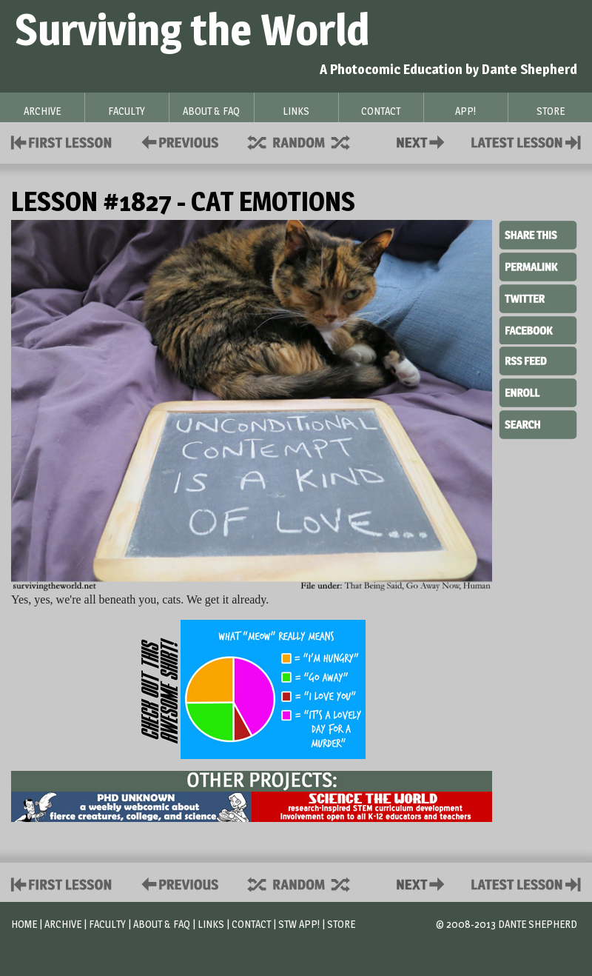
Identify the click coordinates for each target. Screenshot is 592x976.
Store (341, 923)
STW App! (299, 923)
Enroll (538, 391)
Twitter (538, 297)
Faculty (107, 923)
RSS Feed (538, 359)
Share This (538, 235)
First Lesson (62, 141)
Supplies (308, 141)
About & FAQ (161, 923)
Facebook (538, 328)
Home (24, 923)
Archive (62, 923)
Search (538, 423)
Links (211, 923)
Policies (177, 141)
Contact (423, 141)
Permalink (538, 266)
